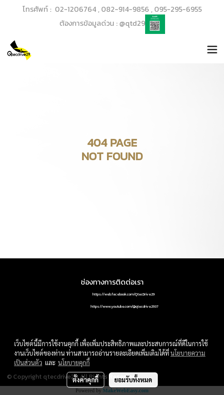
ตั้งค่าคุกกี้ (85, 380)
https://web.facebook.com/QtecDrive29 (124, 294)
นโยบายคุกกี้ (74, 362)
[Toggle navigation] (212, 50)
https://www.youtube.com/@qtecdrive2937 (124, 306)
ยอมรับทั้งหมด (133, 380)
